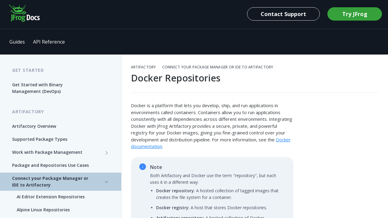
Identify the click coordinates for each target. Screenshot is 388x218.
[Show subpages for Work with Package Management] (106, 152)
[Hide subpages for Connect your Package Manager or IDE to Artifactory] (106, 182)
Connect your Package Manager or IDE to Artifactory (217, 67)
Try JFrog (354, 14)
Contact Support (283, 14)
